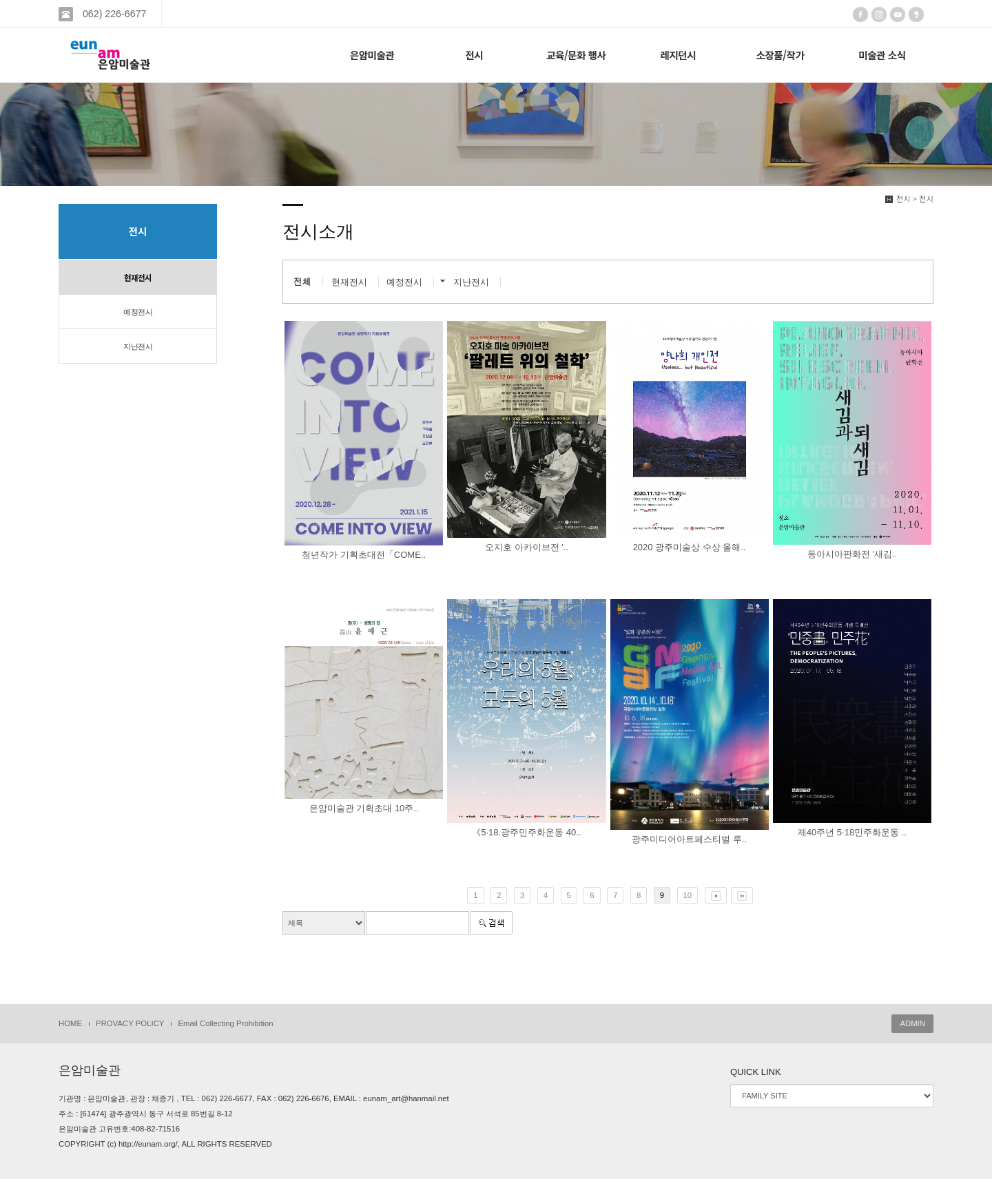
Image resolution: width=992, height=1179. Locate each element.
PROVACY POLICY (130, 1023)
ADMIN (912, 1023)
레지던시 (678, 55)
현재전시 (138, 277)
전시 (474, 55)
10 (687, 895)
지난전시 (137, 346)
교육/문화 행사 (576, 55)
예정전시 (137, 312)
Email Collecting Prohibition (225, 1023)
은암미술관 (372, 55)
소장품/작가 (780, 55)
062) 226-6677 (113, 13)
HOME (70, 1023)
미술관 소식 (881, 55)
